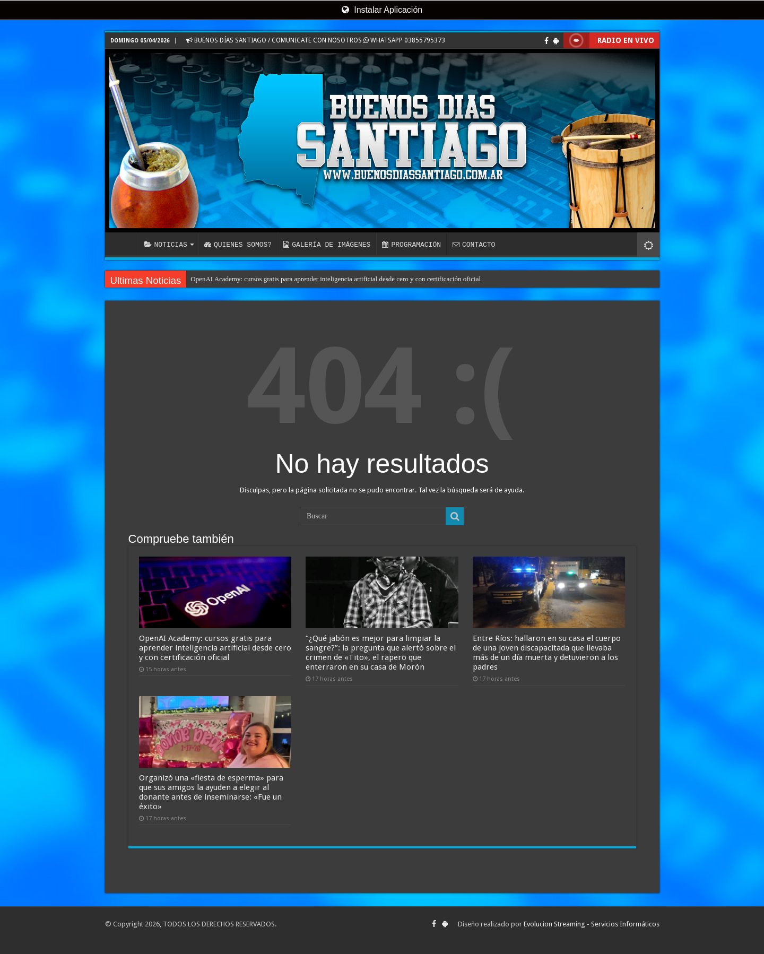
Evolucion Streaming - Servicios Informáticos (591, 924)
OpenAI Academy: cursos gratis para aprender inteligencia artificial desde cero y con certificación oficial (335, 279)
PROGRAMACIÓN (411, 244)
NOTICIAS (165, 244)
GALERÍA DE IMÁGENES (326, 244)
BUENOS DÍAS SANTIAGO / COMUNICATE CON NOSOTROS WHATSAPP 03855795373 (315, 40)
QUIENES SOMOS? (238, 244)
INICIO (124, 243)
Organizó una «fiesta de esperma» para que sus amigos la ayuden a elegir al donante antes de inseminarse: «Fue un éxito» (211, 792)
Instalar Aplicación (382, 9)
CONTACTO (474, 244)
